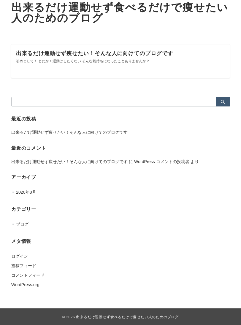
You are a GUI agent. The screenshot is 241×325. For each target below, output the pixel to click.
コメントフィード (28, 275)
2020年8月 (26, 192)
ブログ (22, 224)
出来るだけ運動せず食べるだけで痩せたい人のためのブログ (119, 12)
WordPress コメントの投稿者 (161, 161)
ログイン (19, 256)
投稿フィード (23, 265)
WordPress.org (25, 284)
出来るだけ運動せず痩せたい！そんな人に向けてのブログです (69, 132)
